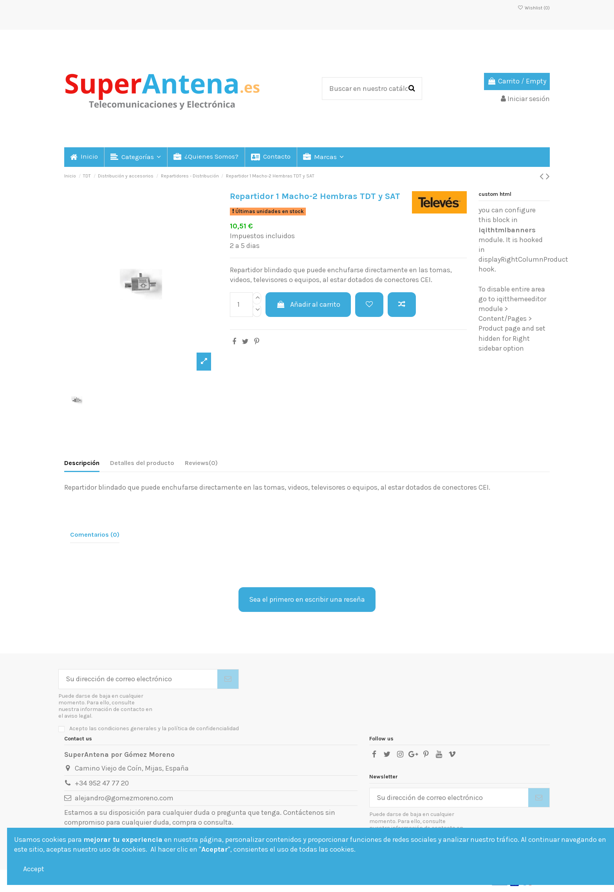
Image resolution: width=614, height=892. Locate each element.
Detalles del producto (142, 463)
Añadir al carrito (308, 304)
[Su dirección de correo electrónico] (138, 679)
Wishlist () (534, 8)
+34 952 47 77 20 (102, 783)
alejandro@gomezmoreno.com (124, 798)
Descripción (81, 463)
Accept (33, 869)
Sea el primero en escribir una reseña (307, 599)
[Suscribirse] (227, 679)
